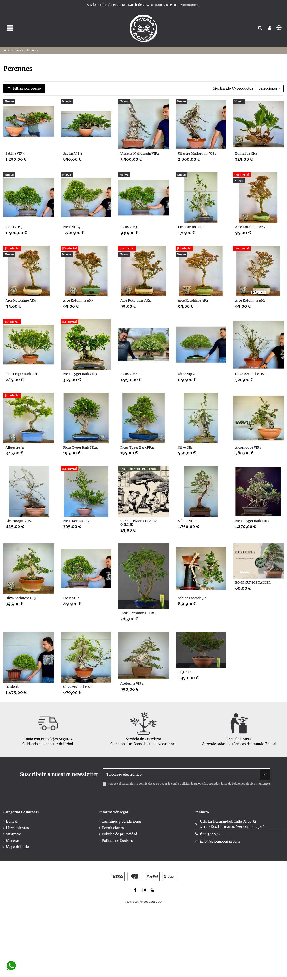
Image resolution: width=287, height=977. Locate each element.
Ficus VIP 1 (71, 598)
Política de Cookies (117, 841)
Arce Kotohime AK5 (78, 300)
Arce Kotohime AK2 (193, 300)
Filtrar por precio (24, 88)
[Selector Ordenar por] (270, 88)
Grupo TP (155, 901)
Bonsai (11, 821)
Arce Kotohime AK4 (135, 300)
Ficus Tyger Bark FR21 (137, 447)
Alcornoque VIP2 (19, 521)
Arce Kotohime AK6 (21, 300)
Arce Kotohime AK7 (250, 227)
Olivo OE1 (185, 447)
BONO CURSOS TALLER (253, 583)
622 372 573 (210, 834)
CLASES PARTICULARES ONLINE (138, 523)
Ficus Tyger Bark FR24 (80, 447)
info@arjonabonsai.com (220, 841)
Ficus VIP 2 (128, 374)
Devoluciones (113, 828)
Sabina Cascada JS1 (192, 598)
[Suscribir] (265, 774)
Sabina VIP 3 (15, 153)
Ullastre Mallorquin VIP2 (139, 153)
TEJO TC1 (185, 672)
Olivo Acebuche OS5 (21, 598)
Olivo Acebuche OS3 (250, 374)
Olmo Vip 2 (186, 374)
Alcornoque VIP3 (248, 447)
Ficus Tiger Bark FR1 (21, 374)
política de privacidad (194, 783)
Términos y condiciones (122, 821)
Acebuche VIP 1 (131, 683)
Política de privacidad (119, 834)
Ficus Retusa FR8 (191, 227)
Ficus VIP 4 (71, 227)
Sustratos (14, 834)
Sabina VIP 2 (72, 153)
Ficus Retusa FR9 (76, 521)
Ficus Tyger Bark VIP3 (80, 374)
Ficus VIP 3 (128, 227)
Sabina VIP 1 (187, 521)
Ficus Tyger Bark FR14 (252, 521)
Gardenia (13, 687)
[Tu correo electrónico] (181, 774)
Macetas (13, 841)
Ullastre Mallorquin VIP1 (197, 153)
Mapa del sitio (17, 847)
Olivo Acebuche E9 (77, 687)
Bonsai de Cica (246, 153)
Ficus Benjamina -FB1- (138, 613)
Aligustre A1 (15, 447)
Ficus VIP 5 (14, 227)
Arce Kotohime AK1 (250, 300)
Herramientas (17, 828)
